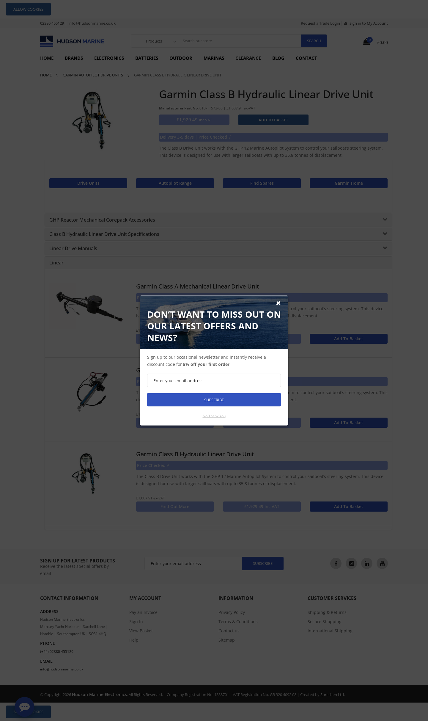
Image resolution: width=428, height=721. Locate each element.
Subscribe (214, 399)
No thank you (214, 416)
